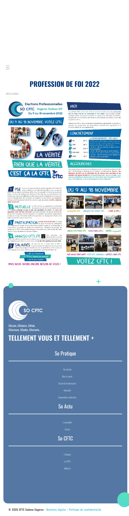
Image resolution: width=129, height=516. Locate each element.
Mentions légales (56, 509)
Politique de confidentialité (85, 509)
